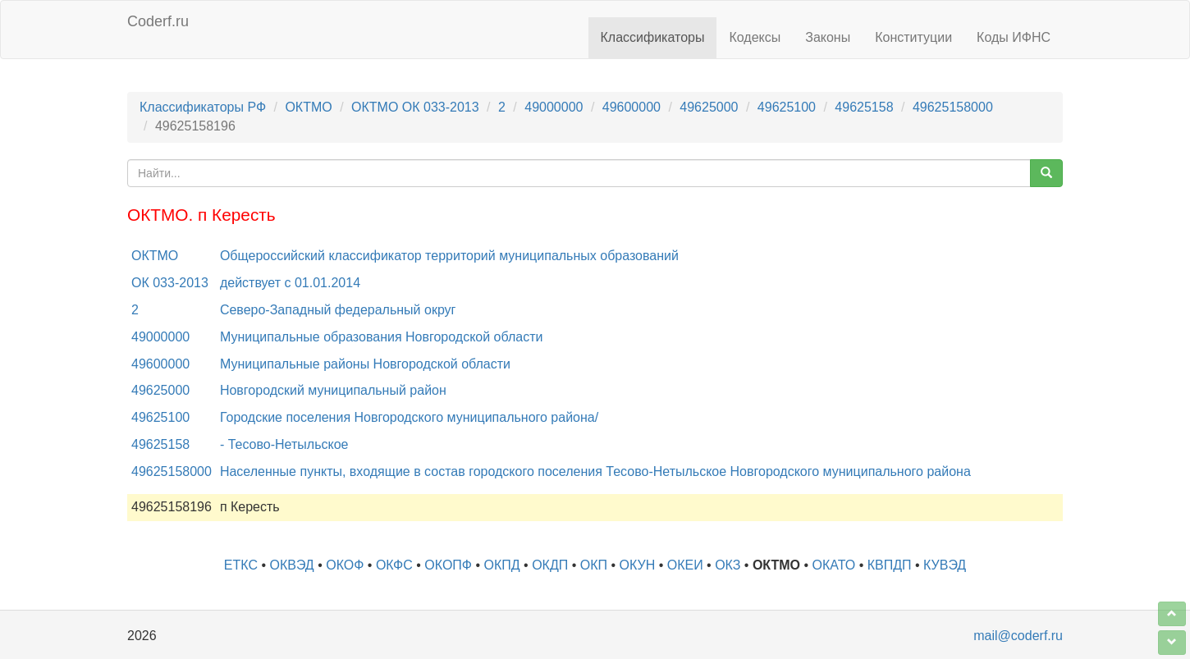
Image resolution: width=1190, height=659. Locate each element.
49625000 (709, 107)
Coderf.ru (158, 21)
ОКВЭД (291, 565)
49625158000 (953, 107)
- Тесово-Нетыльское (284, 444)
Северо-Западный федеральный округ (338, 310)
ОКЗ (727, 565)
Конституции (913, 37)
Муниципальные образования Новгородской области (381, 337)
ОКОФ (345, 565)
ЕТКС (241, 565)
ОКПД (502, 565)
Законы (827, 37)
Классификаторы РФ (203, 107)
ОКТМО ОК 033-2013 (415, 107)
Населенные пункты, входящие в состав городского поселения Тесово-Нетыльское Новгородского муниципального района (595, 471)
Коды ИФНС (1013, 37)
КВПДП (889, 565)
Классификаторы (653, 37)
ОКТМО (308, 107)
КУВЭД (944, 565)
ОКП (593, 565)
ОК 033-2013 (169, 283)
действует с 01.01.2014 (290, 283)
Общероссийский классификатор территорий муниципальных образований (449, 256)
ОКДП (550, 565)
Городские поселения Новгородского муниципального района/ (409, 417)
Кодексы (754, 37)
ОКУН (638, 565)
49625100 (786, 107)
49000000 (553, 107)
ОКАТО (834, 565)
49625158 (864, 107)
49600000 (631, 107)
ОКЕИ (685, 565)
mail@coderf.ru (1018, 636)
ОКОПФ (448, 565)
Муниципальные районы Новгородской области (365, 364)
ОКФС (394, 565)
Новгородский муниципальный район (333, 390)
